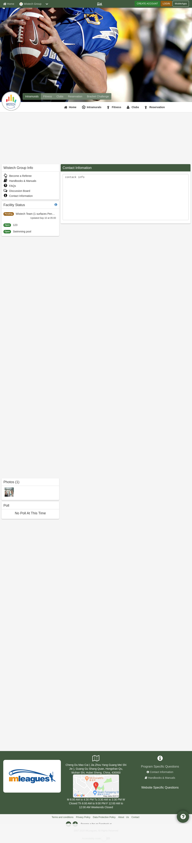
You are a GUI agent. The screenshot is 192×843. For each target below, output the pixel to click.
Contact (135, 817)
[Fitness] (114, 107)
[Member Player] (100, 3)
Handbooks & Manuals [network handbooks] (161, 777)
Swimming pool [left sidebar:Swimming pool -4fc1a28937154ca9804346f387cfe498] (22, 231)
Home (72, 107)
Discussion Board (16, 190)
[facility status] (56, 204)
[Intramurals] (92, 107)
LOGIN (166, 3)
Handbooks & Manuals (19, 180)
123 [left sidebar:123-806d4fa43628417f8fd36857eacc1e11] (15, 224)
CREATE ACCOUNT (147, 3)
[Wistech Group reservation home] (75, 96)
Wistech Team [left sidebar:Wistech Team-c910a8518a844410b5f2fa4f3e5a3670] (24, 213)
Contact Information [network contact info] (161, 772)
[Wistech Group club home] (60, 96)
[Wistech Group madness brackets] (98, 96)
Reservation (157, 107)
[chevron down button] (46, 4)
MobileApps (181, 3)
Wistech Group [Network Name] (30, 4)
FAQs (9, 185)
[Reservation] (155, 107)
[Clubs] (133, 107)
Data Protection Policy (104, 817)
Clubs (135, 107)
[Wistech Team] (96, 785)
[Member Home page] (8, 3)
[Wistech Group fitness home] (47, 96)
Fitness (116, 107)
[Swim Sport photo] (9, 491)
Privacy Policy (83, 817)
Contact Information (18, 195)
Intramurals (94, 107)
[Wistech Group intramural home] (32, 96)
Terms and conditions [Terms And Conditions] (62, 817)
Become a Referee (17, 175)
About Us (123, 817)
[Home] (70, 107)
